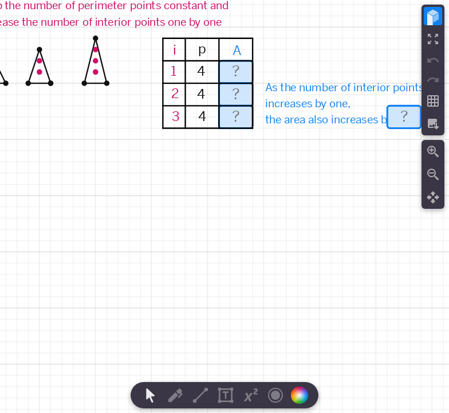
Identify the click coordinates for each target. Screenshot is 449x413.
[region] (224, 206)
